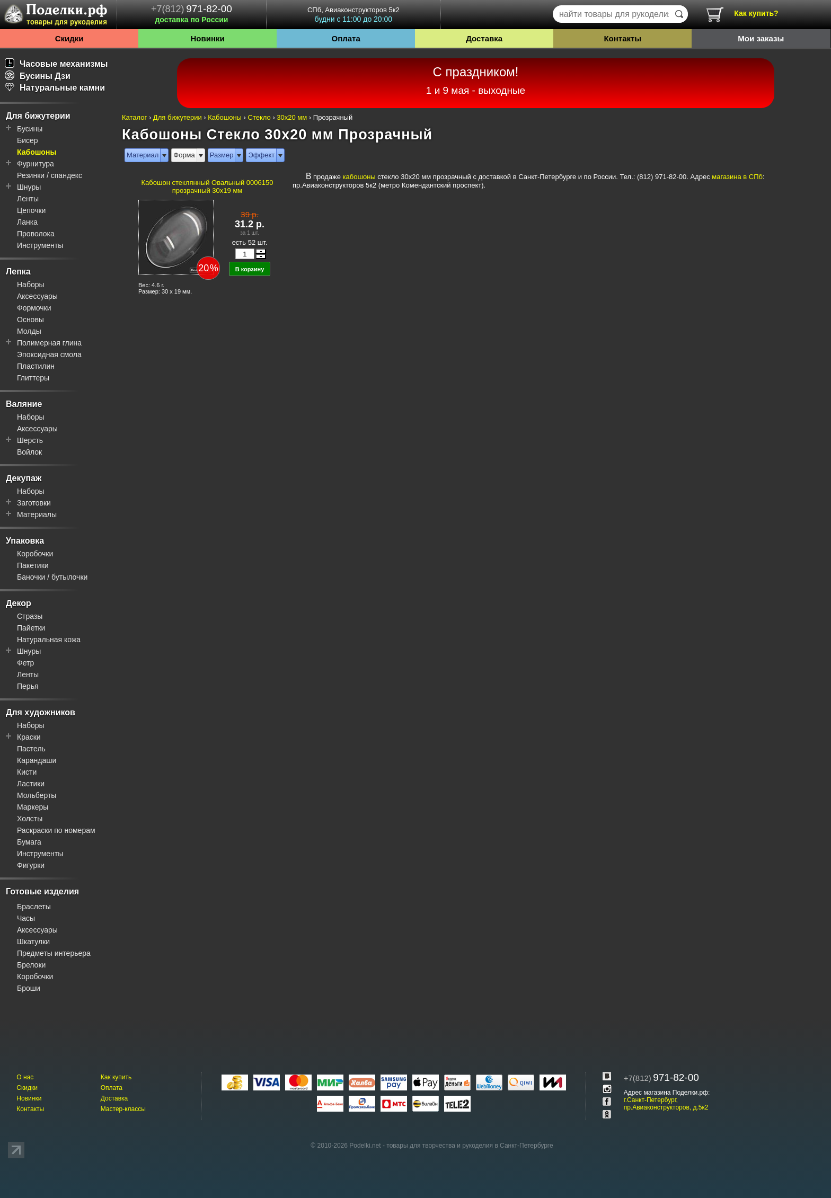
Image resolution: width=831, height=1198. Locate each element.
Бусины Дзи (37, 76)
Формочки (34, 308)
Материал (142, 155)
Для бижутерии (38, 115)
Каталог (134, 117)
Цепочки (31, 210)
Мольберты (36, 795)
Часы (26, 918)
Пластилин (36, 366)
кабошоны (359, 177)
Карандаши (36, 760)
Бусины (29, 129)
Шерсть (30, 440)
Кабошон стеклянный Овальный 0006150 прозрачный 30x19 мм (207, 186)
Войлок (29, 452)
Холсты (29, 818)
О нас (24, 1077)
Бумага (29, 842)
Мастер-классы (123, 1109)
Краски (29, 737)
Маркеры (32, 807)
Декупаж (23, 478)
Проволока (36, 233)
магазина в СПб (737, 177)
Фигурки (31, 865)
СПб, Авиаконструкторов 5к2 (353, 14)
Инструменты (40, 245)
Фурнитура (35, 163)
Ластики (31, 783)
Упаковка (25, 540)
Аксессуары (37, 296)
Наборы (31, 284)
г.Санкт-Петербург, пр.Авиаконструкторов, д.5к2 (666, 1103)
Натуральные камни (55, 87)
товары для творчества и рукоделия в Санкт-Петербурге (469, 1145)
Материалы (37, 514)
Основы (30, 319)
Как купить (116, 1077)
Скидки (69, 38)
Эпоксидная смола (49, 354)
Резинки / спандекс (49, 175)
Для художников (40, 712)
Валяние (24, 404)
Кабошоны (36, 152)
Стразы (29, 616)
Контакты (622, 38)
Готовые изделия (42, 891)
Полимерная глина (49, 343)
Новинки (207, 38)
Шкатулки (33, 941)
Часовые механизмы (56, 63)
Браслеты (34, 906)
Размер (222, 155)
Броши (28, 988)
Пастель (31, 748)
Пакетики (33, 565)
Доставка (484, 38)
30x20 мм (292, 117)
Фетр (25, 663)
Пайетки (31, 628)
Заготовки (34, 503)
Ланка (27, 222)
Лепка (18, 271)
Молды (29, 331)
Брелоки (31, 965)
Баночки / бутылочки (52, 577)
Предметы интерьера (54, 953)
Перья (28, 686)
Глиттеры (33, 378)
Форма (184, 155)
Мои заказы (761, 38)
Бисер (27, 140)
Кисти (27, 772)
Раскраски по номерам (56, 830)
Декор (18, 603)
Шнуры (29, 187)
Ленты (28, 198)
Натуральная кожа (49, 639)
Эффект (261, 155)
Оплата (346, 38)
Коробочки (35, 553)
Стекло (259, 117)
